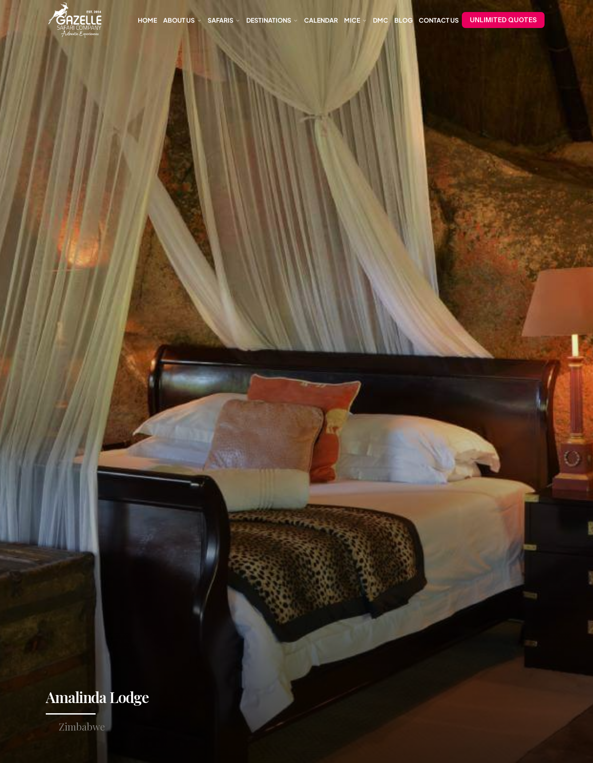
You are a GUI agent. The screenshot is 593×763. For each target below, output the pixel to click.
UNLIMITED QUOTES (503, 20)
